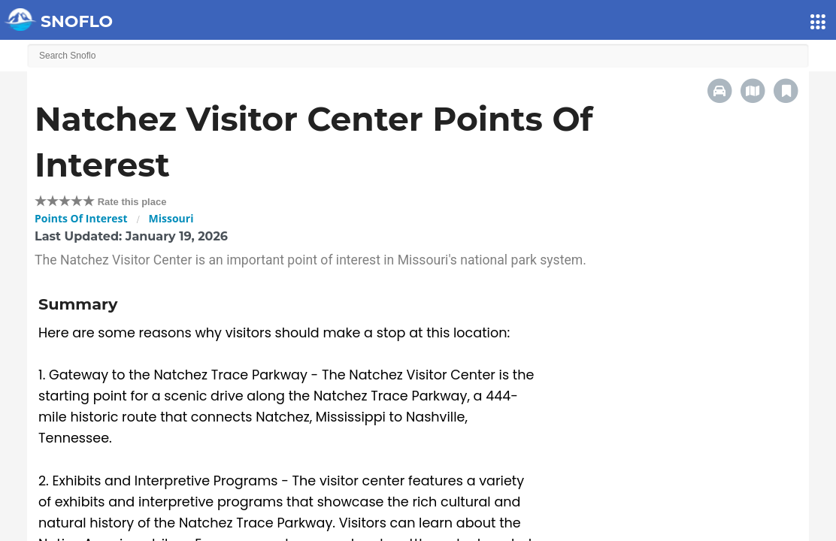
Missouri (171, 218)
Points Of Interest (81, 218)
